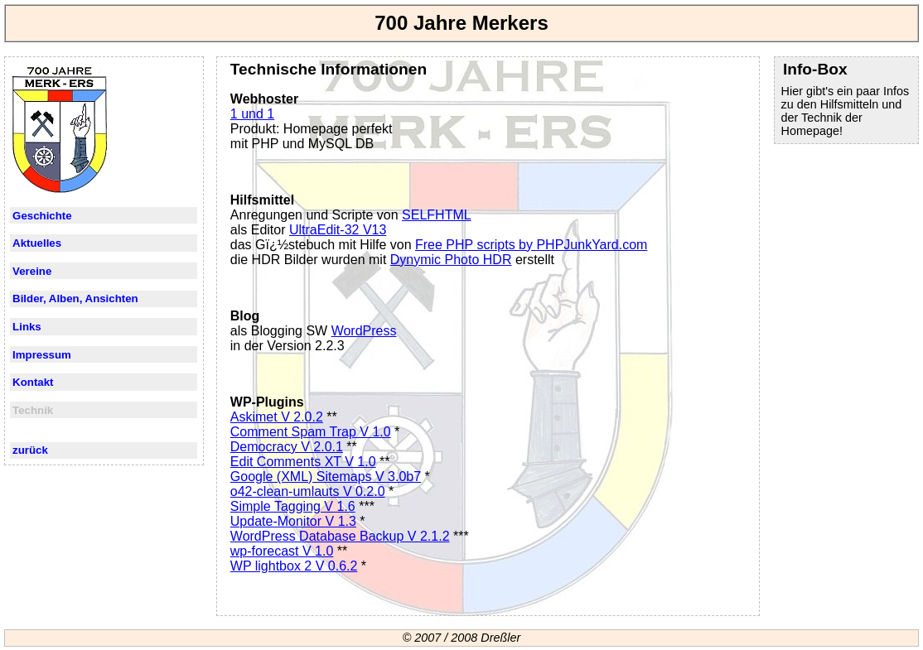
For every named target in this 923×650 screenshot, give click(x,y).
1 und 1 (252, 114)
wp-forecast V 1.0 (282, 551)
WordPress (364, 331)
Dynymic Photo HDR (451, 260)
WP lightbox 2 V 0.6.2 (294, 566)
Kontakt (32, 382)
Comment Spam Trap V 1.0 (310, 432)
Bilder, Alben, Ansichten (75, 298)
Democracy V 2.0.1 (286, 447)
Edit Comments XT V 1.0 (303, 462)
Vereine (31, 271)
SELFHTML (436, 215)
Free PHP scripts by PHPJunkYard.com (531, 245)
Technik (32, 410)
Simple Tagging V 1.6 (292, 506)
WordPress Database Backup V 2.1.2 (340, 536)
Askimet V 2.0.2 (276, 417)
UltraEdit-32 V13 (337, 230)
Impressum (41, 355)
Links (26, 326)
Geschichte (42, 215)
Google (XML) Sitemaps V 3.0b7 (325, 476)
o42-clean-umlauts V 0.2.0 (307, 491)
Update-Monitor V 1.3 (293, 521)
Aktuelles (36, 243)
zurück (30, 450)
